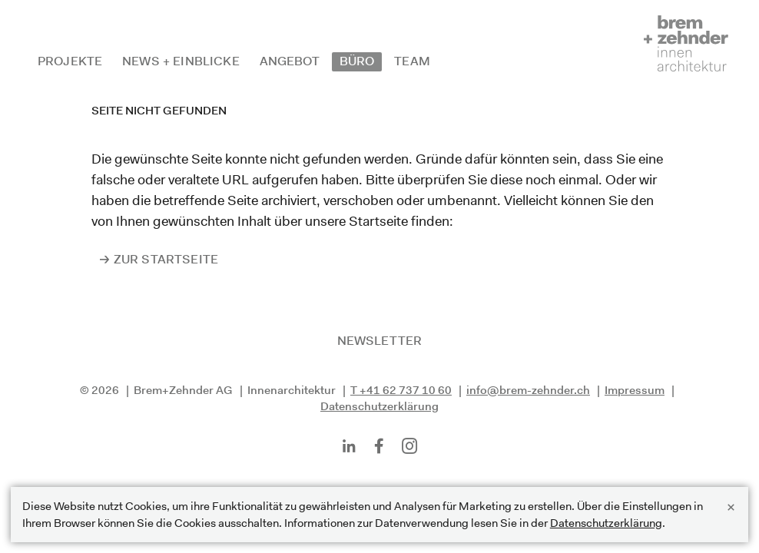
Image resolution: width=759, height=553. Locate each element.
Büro (357, 61)
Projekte (70, 61)
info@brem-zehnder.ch (528, 390)
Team (412, 61)
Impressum (635, 390)
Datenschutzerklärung (379, 406)
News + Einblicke (181, 61)
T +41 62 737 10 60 (401, 390)
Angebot (290, 61)
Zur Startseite (166, 259)
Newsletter (380, 341)
